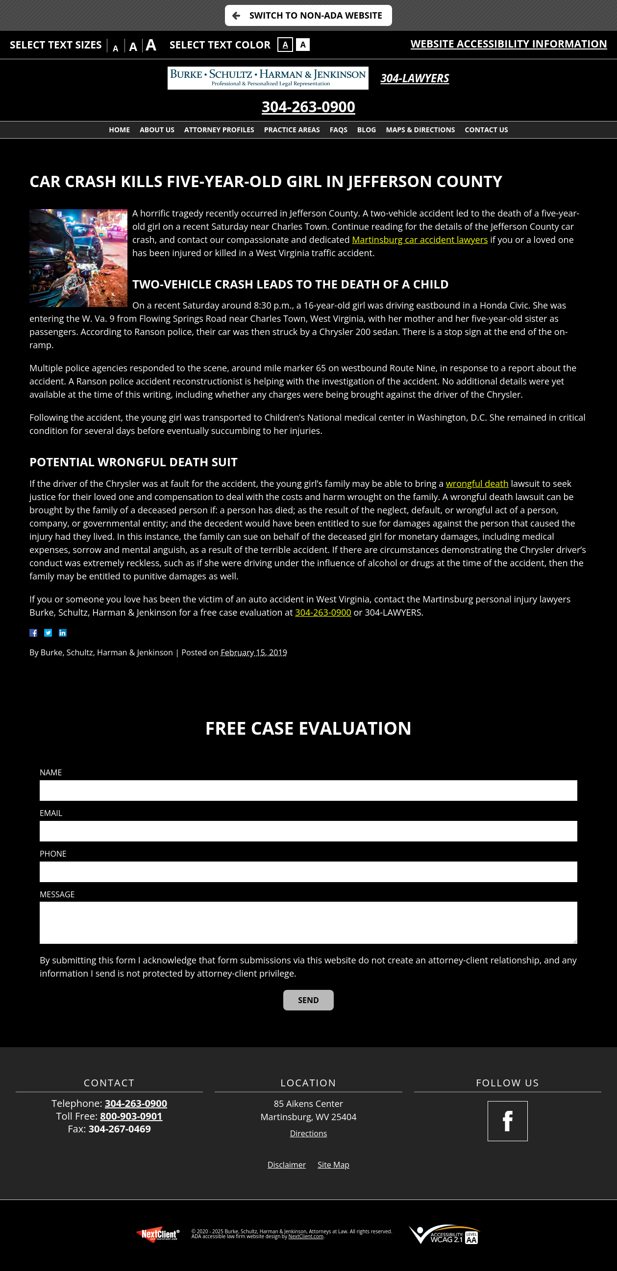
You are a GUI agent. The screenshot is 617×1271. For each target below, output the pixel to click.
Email (51, 813)
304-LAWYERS (415, 78)
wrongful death (477, 483)
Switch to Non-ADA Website (315, 15)
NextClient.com (306, 1236)
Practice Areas (292, 129)
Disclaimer (287, 1164)
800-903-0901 (131, 1116)
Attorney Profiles (219, 129)
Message (57, 894)
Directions (308, 1133)
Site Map (333, 1164)
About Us (157, 129)
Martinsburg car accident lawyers (420, 239)
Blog (366, 129)
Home (119, 129)
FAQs (338, 129)
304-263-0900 (308, 106)
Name (51, 772)
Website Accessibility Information (509, 43)
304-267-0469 (120, 1128)
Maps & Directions (420, 129)
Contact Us (486, 129)
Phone (53, 854)
